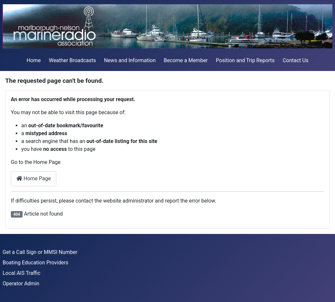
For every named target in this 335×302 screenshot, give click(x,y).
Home (33, 60)
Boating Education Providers (35, 262)
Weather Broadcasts (72, 60)
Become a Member (186, 60)
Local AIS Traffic (21, 273)
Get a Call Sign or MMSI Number (40, 252)
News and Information (130, 60)
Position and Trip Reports (245, 60)
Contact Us (296, 60)
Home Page (33, 178)
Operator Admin (21, 283)
